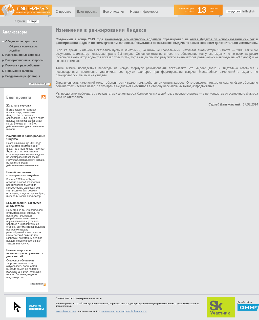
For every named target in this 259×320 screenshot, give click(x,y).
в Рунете (19, 21)
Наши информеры (144, 11)
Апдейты (14, 50)
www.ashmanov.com (66, 311)
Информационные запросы (24, 60)
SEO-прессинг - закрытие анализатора (23, 204)
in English (248, 11)
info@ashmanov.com (136, 311)
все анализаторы (39, 83)
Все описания (113, 11)
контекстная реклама (112, 311)
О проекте (63, 11)
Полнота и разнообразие (22, 65)
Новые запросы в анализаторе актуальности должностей (25, 253)
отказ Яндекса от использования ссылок (222, 39)
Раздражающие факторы (22, 76)
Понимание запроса (19, 70)
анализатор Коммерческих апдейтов (133, 39)
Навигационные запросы (22, 54)
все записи (37, 283)
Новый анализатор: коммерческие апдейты (22, 174)
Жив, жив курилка (18, 105)
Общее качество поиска (23, 46)
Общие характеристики (21, 41)
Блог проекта (87, 11)
